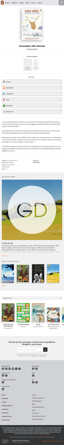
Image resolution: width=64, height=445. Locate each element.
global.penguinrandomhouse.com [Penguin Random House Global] (52, 441)
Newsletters (5, 409)
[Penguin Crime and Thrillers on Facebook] (3, 382)
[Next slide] (60, 298)
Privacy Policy (43, 356)
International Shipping (37, 419)
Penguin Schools (6, 416)
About (3, 395)
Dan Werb (23, 326)
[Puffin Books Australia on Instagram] (33, 375)
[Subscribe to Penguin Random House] (45, 349)
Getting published (7, 405)
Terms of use (35, 413)
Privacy (33, 410)
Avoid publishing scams (38, 407)
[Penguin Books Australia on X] (9, 369)
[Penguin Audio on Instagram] (3, 389)
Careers (34, 395)
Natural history (36, 162)
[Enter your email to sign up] (30, 350)
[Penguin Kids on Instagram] (36, 369)
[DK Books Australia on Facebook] (33, 382)
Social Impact (6, 420)
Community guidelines (38, 398)
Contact (4, 402)
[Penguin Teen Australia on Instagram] (6, 375)
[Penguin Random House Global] (7, 441)
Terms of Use (35, 356)
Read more (5, 256)
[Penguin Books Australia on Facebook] (3, 369)
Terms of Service (47, 437)
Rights (33, 404)
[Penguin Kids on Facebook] (33, 369)
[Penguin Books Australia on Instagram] (6, 369)
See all (4, 286)
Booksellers (5, 398)
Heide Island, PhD (38, 326)
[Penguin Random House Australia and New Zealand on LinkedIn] (16, 369)
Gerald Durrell (32, 49)
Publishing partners (37, 401)
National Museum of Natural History (53, 327)
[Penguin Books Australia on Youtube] (13, 369)
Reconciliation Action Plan (38, 416)
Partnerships (5, 413)
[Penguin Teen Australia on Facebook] (3, 375)
